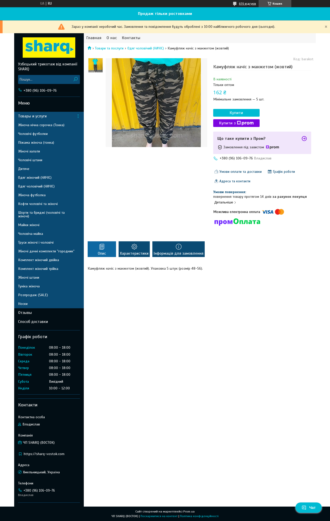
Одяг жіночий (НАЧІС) (35, 177)
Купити (236, 112)
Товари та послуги (109, 48)
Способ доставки (33, 321)
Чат (309, 507)
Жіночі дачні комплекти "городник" (46, 251)
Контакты (131, 38)
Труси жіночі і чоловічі (36, 242)
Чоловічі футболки (33, 134)
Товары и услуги (32, 116)
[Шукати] (75, 79)
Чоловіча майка (30, 234)
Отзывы (25, 312)
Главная (93, 38)
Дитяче (23, 169)
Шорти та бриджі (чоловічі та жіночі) (41, 214)
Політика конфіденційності (199, 516)
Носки (23, 304)
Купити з (236, 123)
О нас (111, 38)
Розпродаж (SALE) (33, 295)
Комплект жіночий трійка (38, 269)
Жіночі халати (29, 151)
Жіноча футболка (32, 195)
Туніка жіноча (29, 286)
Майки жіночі (28, 225)
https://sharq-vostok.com (44, 454)
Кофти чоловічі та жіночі (38, 204)
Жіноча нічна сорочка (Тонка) (41, 125)
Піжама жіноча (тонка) (36, 142)
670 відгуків (247, 3)
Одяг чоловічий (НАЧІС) (145, 48)
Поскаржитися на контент (159, 516)
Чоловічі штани (30, 160)
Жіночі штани (28, 277)
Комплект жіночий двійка (38, 260)
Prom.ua (189, 511)
